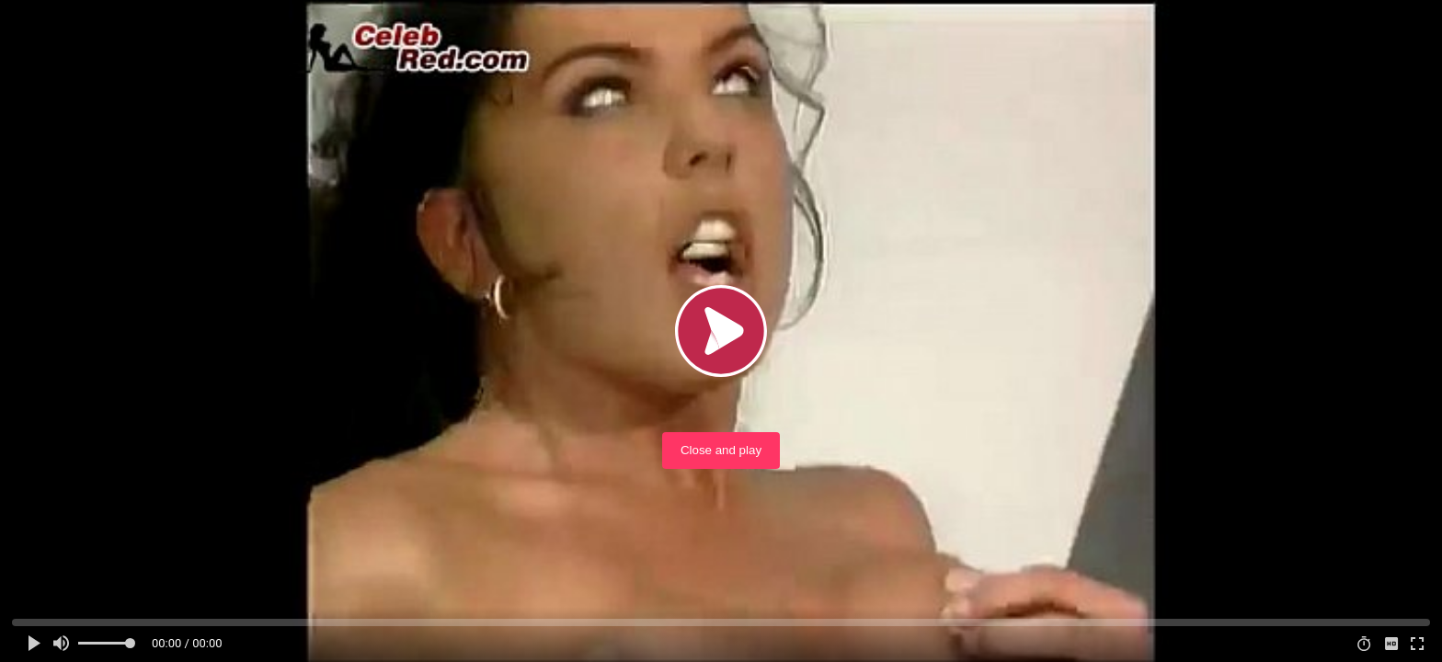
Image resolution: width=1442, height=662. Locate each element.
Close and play (721, 450)
